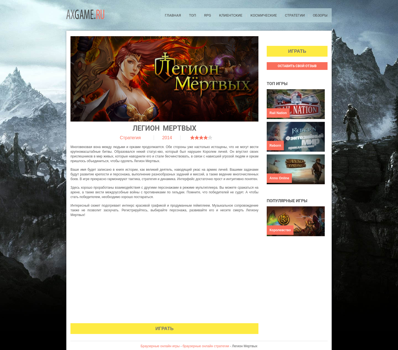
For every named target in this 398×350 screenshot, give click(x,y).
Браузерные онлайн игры (160, 346)
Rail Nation (278, 113)
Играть (164, 328)
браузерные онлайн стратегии (206, 346)
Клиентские (230, 15)
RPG (207, 15)
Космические (263, 15)
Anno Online (279, 178)
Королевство (280, 230)
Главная (173, 15)
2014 (167, 137)
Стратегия (130, 137)
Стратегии (295, 15)
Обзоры (320, 15)
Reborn (275, 146)
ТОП (192, 15)
